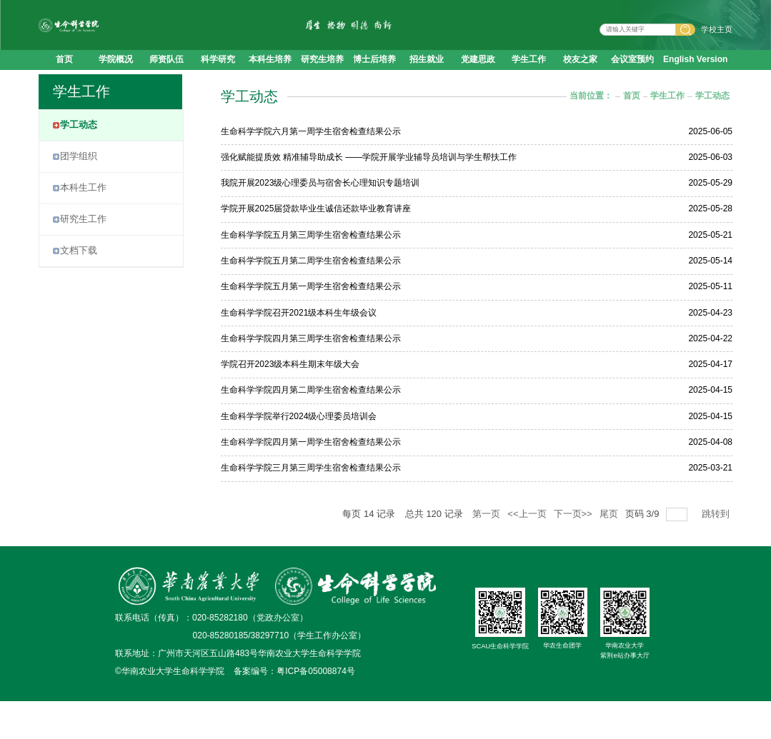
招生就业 (426, 78)
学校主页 (716, 38)
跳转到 (717, 551)
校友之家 (580, 78)
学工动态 (712, 134)
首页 (64, 78)
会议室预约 (632, 78)
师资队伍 (166, 78)
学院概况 (116, 78)
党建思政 (478, 78)
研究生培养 (322, 78)
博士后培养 (374, 78)
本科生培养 (270, 78)
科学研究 (218, 78)
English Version (695, 78)
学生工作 (529, 78)
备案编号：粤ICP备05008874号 (294, 709)
